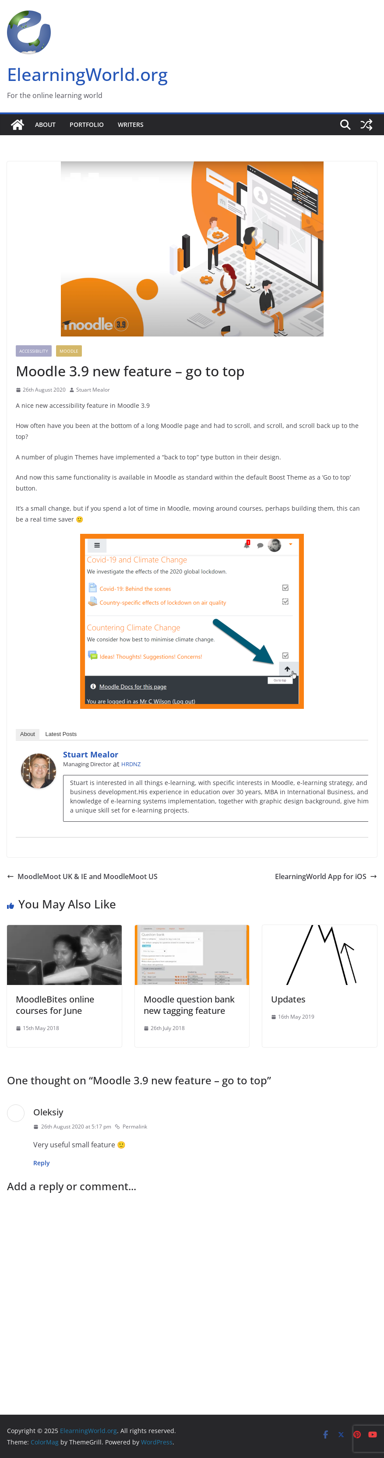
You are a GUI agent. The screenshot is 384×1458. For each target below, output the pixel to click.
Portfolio (87, 124)
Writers (131, 124)
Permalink (131, 1126)
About (45, 124)
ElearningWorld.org (87, 74)
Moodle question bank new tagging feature (189, 1004)
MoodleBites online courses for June (55, 1004)
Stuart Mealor (93, 389)
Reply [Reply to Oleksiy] (41, 1163)
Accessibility (33, 351)
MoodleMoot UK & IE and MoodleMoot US (82, 876)
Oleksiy (48, 1112)
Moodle (69, 351)
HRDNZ (131, 764)
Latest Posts (61, 734)
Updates (288, 999)
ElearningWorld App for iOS (326, 876)
